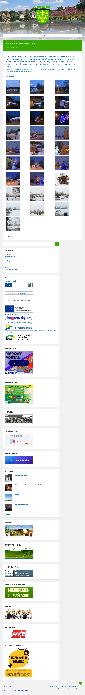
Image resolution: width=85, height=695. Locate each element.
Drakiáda (16, 495)
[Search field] (26, 244)
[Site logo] (42, 30)
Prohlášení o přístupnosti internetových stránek (15, 690)
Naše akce (14, 48)
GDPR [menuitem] (57, 689)
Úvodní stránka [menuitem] (54, 686)
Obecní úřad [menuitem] (72, 686)
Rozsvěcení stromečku (21, 505)
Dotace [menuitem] (80, 686)
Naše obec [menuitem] (64, 686)
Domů (7, 48)
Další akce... (8, 514)
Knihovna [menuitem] (64, 689)
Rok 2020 (10, 236)
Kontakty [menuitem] (79, 689)
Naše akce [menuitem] (71, 689)
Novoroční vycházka (20, 475)
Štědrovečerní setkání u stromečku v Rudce (27, 485)
